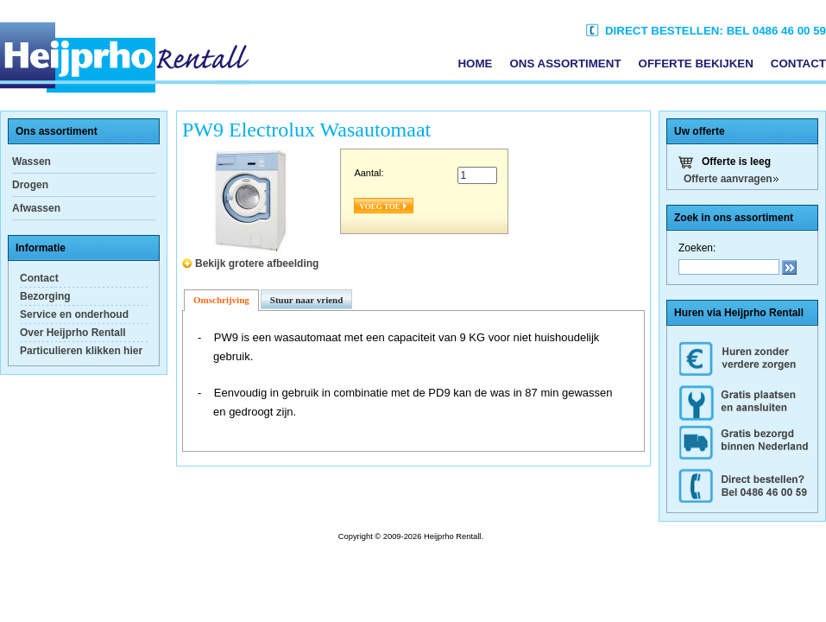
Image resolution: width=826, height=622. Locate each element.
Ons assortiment (565, 63)
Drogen (30, 185)
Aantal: (368, 173)
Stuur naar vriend (307, 300)
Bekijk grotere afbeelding (256, 263)
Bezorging (45, 296)
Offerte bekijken (696, 63)
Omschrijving (221, 300)
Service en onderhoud (74, 314)
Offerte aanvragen (728, 179)
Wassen (31, 162)
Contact (798, 63)
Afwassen (36, 208)
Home (474, 63)
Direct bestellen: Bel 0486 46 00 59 (706, 30)
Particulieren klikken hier (81, 351)
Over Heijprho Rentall (73, 333)
